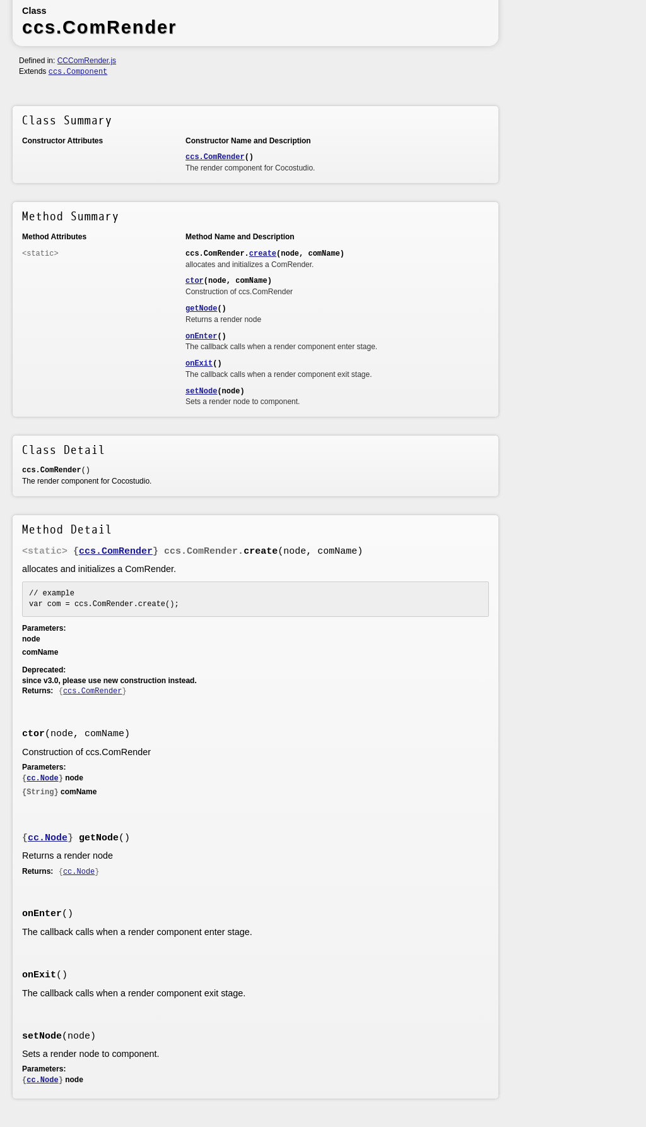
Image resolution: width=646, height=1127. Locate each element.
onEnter (201, 336)
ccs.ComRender (215, 157)
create (262, 253)
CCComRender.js (86, 60)
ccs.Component (78, 72)
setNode (201, 391)
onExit (199, 363)
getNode (201, 308)
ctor (194, 281)
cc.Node (42, 778)
